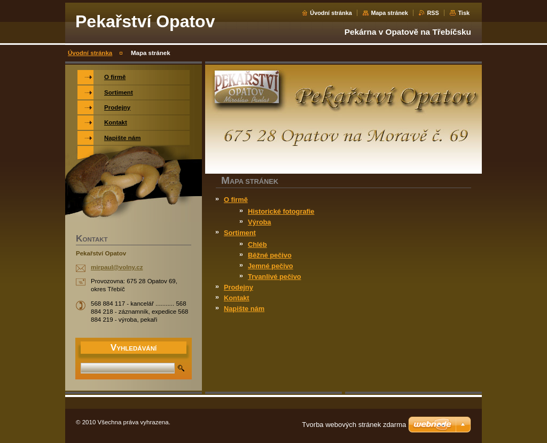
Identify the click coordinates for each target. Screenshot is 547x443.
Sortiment (240, 233)
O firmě (236, 200)
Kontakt (236, 298)
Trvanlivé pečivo (274, 277)
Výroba (259, 222)
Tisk (464, 13)
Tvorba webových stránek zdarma (354, 425)
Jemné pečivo (270, 266)
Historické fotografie (281, 211)
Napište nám (244, 309)
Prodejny (238, 287)
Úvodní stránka (331, 13)
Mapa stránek (389, 13)
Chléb (257, 244)
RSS (433, 13)
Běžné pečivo (270, 255)
